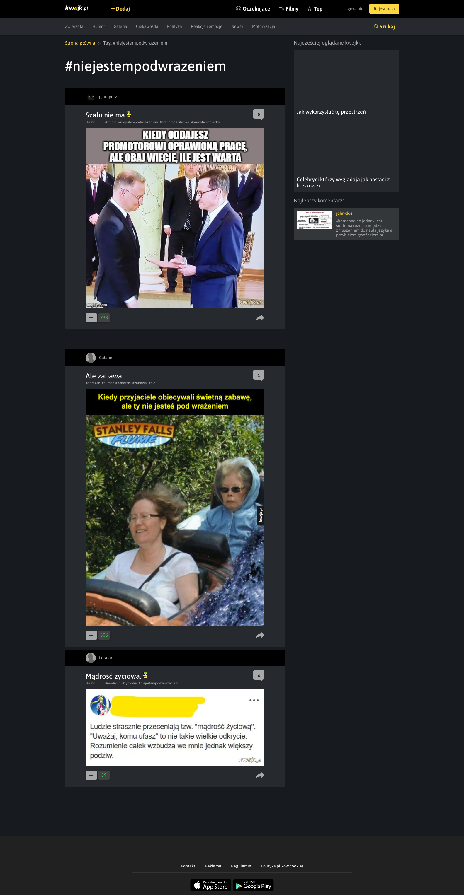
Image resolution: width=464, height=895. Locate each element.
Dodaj (123, 9)
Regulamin (241, 866)
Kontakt (188, 866)
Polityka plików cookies (282, 866)
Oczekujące (256, 9)
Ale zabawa (104, 376)
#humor (108, 383)
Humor (98, 26)
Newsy (237, 26)
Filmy (292, 9)
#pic (152, 383)
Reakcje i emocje (206, 26)
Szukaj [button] (387, 26)
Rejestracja (384, 8)
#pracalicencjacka (205, 122)
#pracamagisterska (174, 122)
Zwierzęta (74, 26)
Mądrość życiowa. (116, 676)
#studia (111, 122)
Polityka (174, 26)
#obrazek (93, 383)
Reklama (213, 866)
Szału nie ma (108, 115)
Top (318, 9)
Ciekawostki (147, 26)
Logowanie (353, 8)
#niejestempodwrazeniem (138, 122)
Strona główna (80, 42)
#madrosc (112, 683)
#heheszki (123, 383)
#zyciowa (129, 683)
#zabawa (139, 383)
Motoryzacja (263, 26)
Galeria (120, 26)
